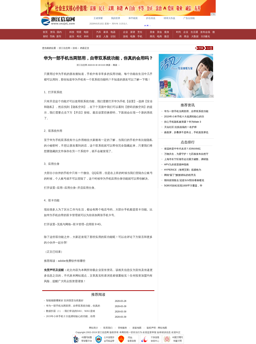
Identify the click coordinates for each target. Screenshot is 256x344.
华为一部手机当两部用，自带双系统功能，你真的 (73, 305)
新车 (58, 36)
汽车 (98, 32)
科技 (71, 32)
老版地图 (136, 327)
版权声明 (151, 327)
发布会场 (205, 32)
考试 (79, 36)
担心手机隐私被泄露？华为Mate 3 (182, 121)
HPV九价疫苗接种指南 (176, 164)
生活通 (194, 32)
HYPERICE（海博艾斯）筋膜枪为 (182, 169)
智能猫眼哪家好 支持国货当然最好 (65, 300)
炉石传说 (150, 18)
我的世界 (115, 18)
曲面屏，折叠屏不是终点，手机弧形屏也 (186, 132)
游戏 (125, 36)
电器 (113, 32)
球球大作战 (169, 18)
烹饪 (139, 32)
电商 (159, 36)
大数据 (195, 36)
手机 (139, 36)
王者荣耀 (98, 18)
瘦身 (166, 32)
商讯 (152, 36)
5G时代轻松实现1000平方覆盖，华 (183, 185)
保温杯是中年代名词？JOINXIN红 (182, 148)
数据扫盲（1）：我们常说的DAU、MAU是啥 (70, 311)
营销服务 (122, 327)
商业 (186, 36)
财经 (45, 36)
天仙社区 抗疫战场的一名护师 (180, 127)
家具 (105, 32)
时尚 (178, 32)
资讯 (52, 32)
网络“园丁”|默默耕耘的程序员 (180, 175)
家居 (98, 36)
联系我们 (107, 327)
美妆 (159, 32)
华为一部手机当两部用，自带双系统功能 (186, 111)
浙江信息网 (64, 48)
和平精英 (133, 18)
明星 (79, 32)
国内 (59, 32)
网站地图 (162, 327)
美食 (152, 32)
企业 (125, 32)
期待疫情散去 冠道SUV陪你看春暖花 (184, 180)
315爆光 (205, 36)
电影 (86, 32)
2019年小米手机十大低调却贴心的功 (184, 116)
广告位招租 (189, 18)
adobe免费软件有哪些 (72, 260)
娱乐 (71, 36)
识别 (113, 36)
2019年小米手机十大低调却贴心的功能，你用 (70, 316)
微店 (166, 36)
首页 (45, 32)
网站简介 (93, 327)
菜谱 (132, 32)
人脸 (105, 36)
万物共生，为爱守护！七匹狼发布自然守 (186, 153)
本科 (86, 36)
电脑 (132, 36)
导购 (52, 36)
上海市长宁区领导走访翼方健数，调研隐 (186, 159)
